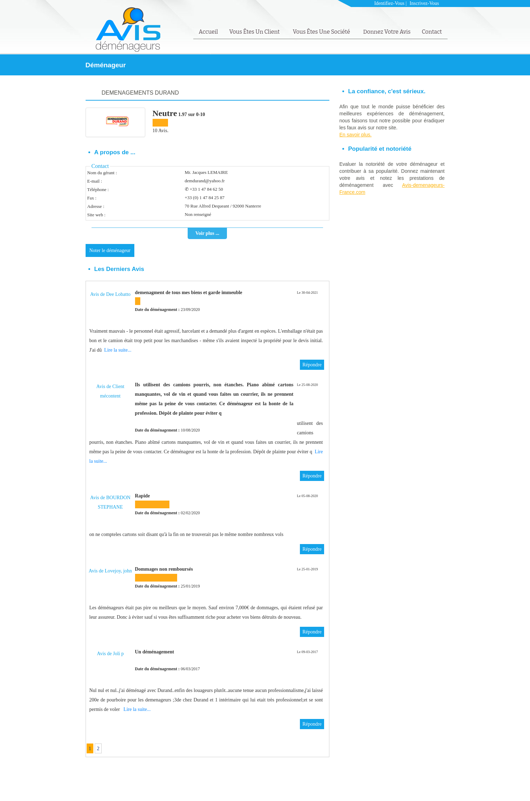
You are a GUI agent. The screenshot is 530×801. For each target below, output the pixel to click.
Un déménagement (154, 651)
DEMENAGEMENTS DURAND (140, 93)
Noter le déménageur (109, 250)
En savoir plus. (356, 134)
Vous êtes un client (255, 31)
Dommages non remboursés (164, 569)
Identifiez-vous (389, 3)
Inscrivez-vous (424, 3)
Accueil (208, 31)
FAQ (422, 785)
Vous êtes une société (322, 31)
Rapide (142, 495)
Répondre (311, 364)
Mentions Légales (399, 785)
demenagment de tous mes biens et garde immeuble (188, 292)
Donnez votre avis (386, 31)
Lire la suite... (117, 350)
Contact (432, 31)
